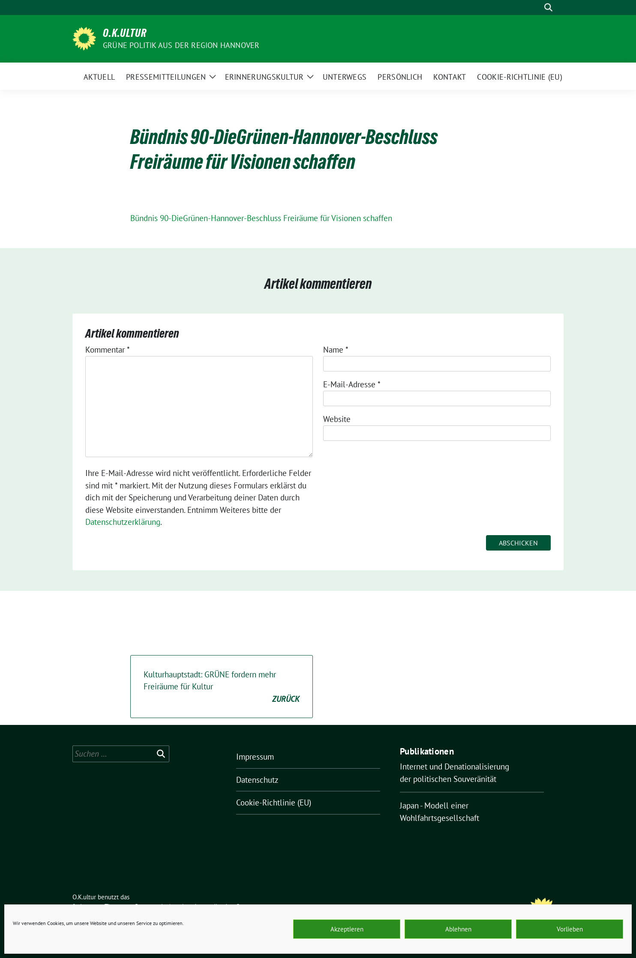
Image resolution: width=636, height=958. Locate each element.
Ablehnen (458, 929)
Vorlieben (570, 929)
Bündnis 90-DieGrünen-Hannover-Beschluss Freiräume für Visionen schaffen (261, 218)
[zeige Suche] (548, 7)
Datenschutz (257, 780)
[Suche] (536, 7)
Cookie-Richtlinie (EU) (273, 802)
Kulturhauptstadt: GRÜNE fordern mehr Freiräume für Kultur (222, 687)
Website (337, 419)
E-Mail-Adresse (352, 384)
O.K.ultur (125, 33)
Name (335, 349)
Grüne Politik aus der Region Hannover (181, 45)
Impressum (255, 756)
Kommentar (107, 349)
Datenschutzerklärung (122, 522)
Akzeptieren (346, 929)
